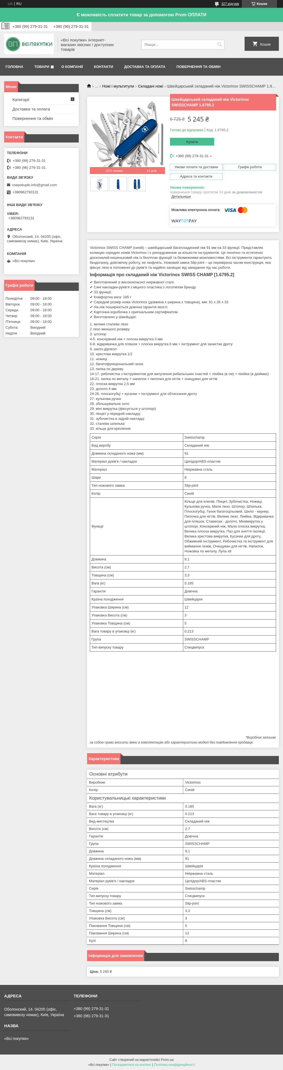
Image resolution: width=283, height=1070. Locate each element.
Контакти (103, 67)
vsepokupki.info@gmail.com (34, 185)
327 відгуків (230, 4)
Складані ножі (150, 86)
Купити (192, 142)
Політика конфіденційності (174, 1065)
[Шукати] (219, 44)
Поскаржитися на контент (131, 1065)
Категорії (20, 99)
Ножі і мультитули (118, 86)
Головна (14, 67)
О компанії (72, 67)
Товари (41, 67)
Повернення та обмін (199, 67)
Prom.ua (167, 1060)
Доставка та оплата (144, 67)
